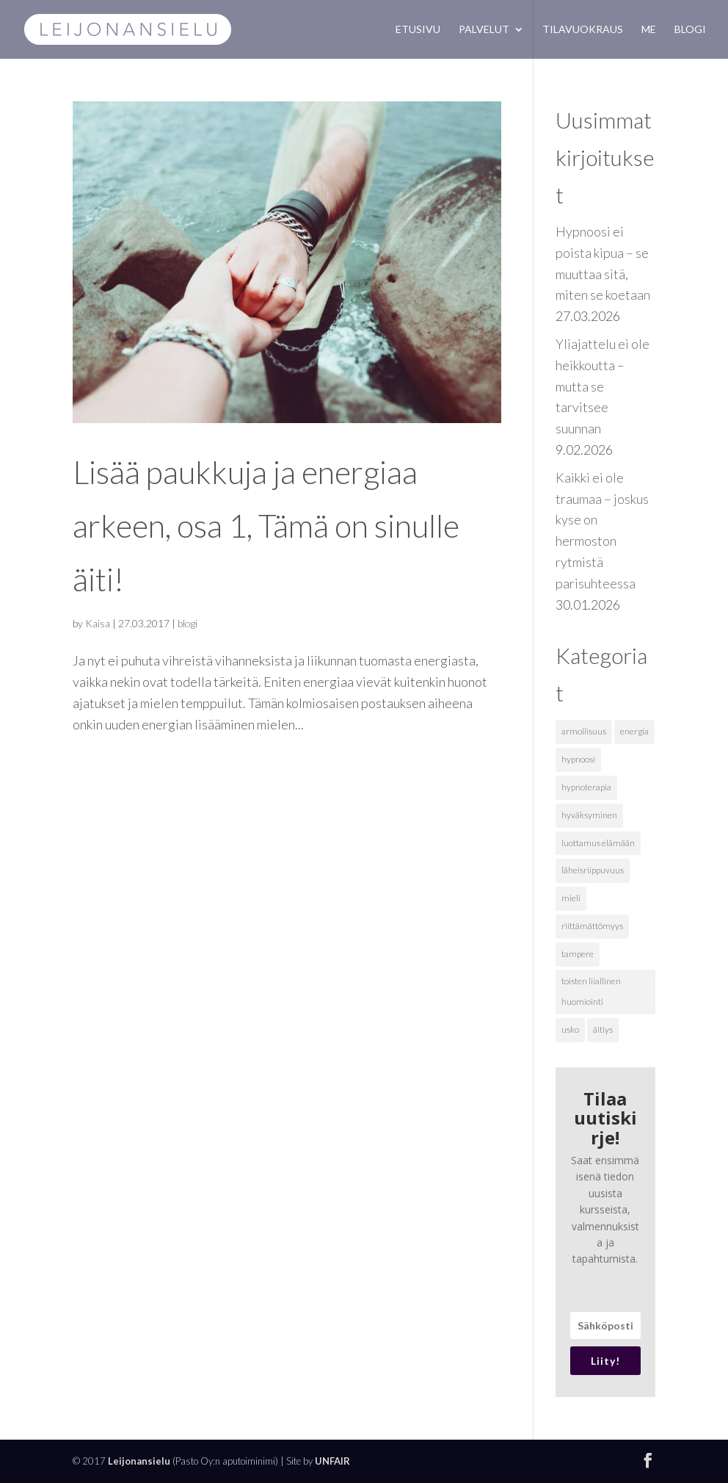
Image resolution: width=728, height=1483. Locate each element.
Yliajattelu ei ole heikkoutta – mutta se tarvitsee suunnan (602, 386)
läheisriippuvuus (592, 870)
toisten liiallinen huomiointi (591, 991)
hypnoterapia (586, 787)
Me (648, 29)
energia (634, 731)
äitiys (603, 1029)
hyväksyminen (589, 814)
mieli (570, 897)
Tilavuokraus (582, 29)
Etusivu (418, 29)
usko (570, 1029)
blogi (187, 623)
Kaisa (97, 623)
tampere (577, 953)
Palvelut (484, 29)
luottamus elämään (598, 842)
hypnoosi (578, 759)
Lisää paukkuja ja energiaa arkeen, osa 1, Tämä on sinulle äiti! (266, 525)
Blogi (690, 29)
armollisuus (583, 731)
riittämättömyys (592, 925)
